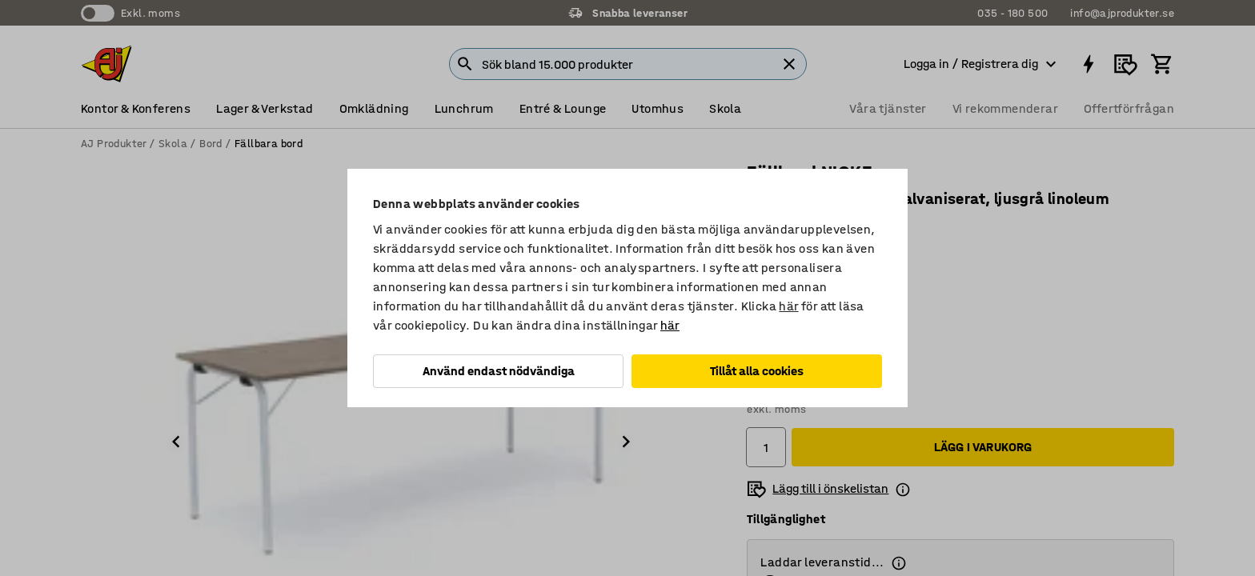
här (788, 306)
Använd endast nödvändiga (499, 370)
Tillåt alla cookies (757, 370)
